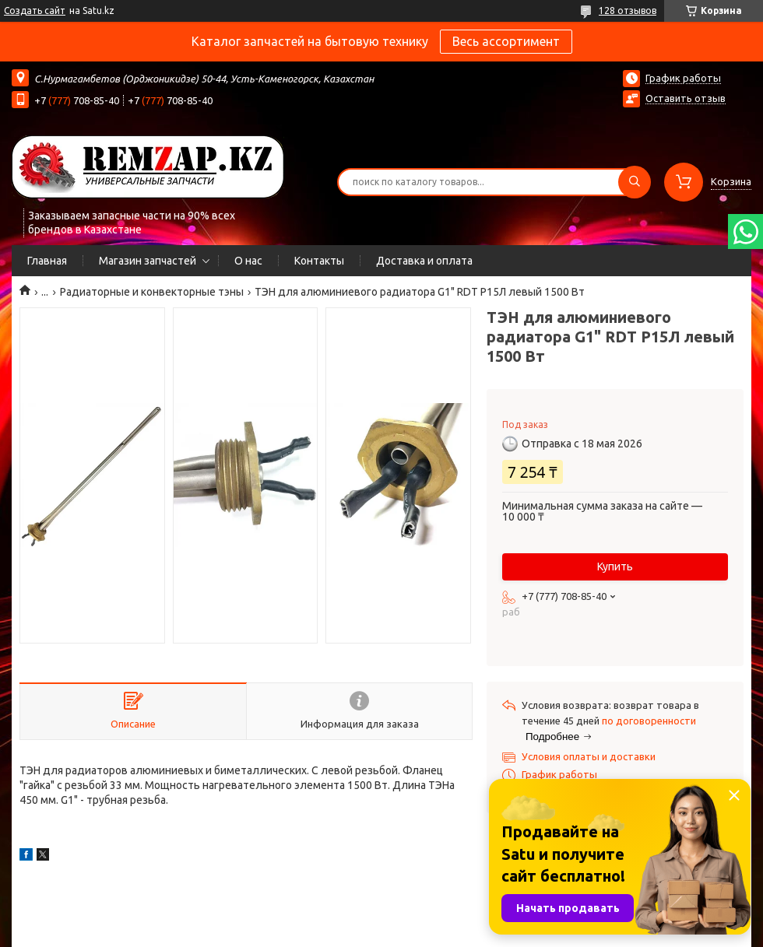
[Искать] (634, 182)
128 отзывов (627, 10)
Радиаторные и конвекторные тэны (152, 292)
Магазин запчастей (147, 260)
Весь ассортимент (506, 41)
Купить (615, 566)
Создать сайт (34, 10)
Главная (47, 260)
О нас (248, 260)
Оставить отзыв (685, 98)
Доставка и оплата (424, 260)
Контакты (319, 260)
